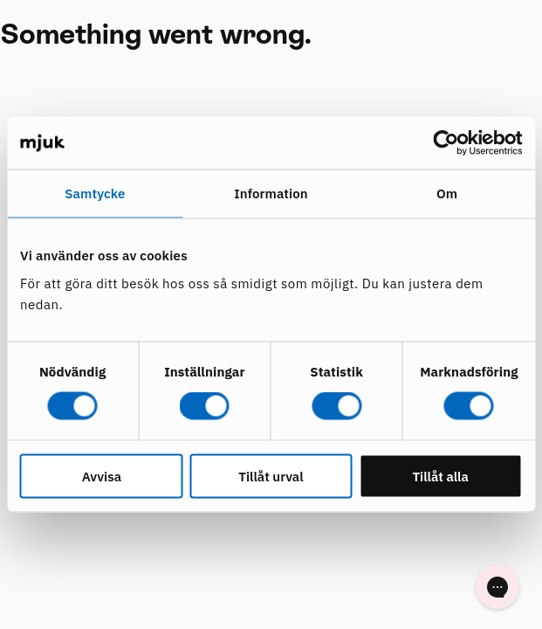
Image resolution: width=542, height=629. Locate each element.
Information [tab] (270, 193)
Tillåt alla (440, 475)
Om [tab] (446, 193)
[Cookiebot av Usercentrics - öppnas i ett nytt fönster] (445, 143)
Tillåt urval (270, 475)
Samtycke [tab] (95, 193)
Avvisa (101, 475)
